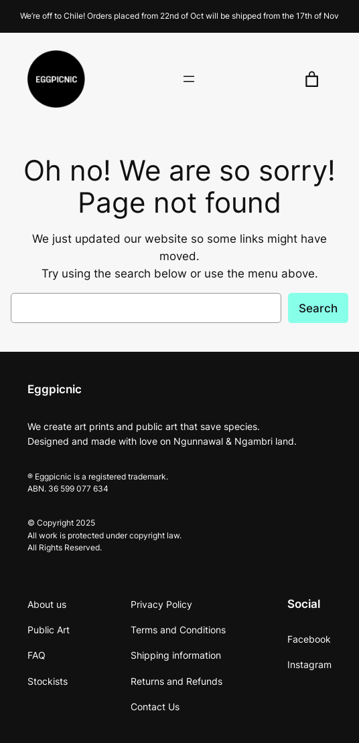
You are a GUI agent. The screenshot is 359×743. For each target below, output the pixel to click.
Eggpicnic (54, 389)
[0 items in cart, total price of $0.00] (312, 79)
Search (318, 308)
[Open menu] (189, 79)
